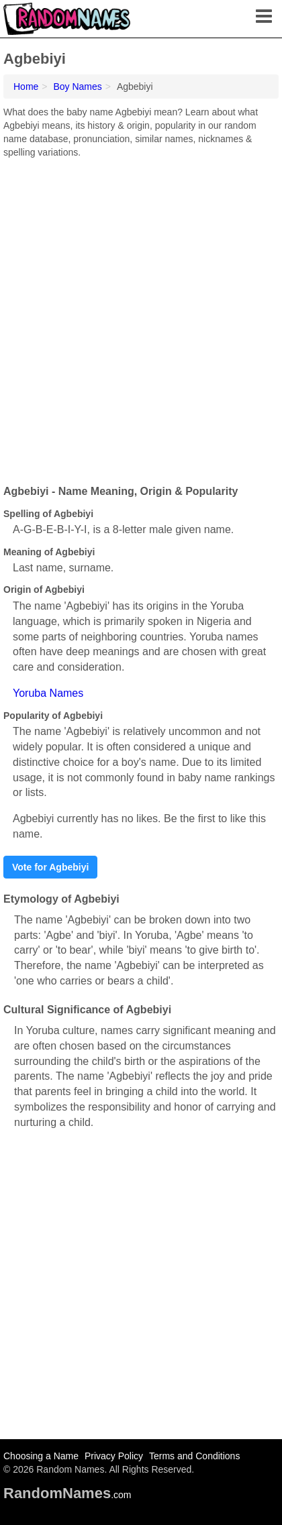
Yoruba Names (48, 693)
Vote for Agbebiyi (50, 867)
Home (25, 86)
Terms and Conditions (194, 1456)
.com (67, 1494)
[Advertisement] (141, 316)
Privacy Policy (114, 1456)
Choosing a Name (41, 1456)
